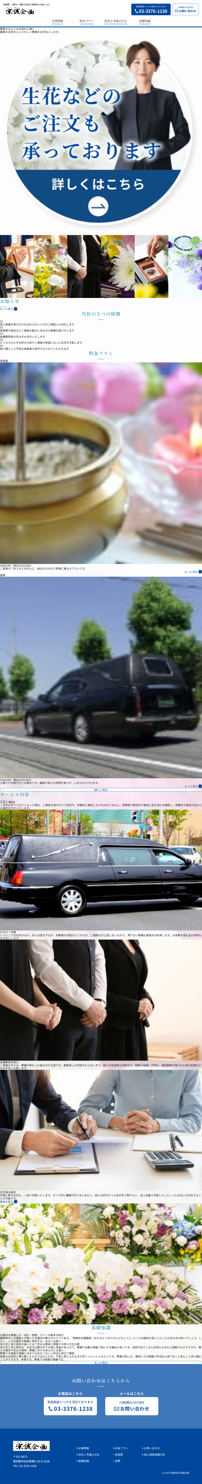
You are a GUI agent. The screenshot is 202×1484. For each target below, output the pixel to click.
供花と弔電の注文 (115, 21)
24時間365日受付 (185, 9)
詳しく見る (101, 789)
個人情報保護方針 (154, 1455)
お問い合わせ (152, 1448)
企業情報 (57, 21)
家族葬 (119, 1455)
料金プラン (87, 21)
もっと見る (6, 309)
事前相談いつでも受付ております (151, 9)
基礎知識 (144, 21)
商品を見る (6, 1201)
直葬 (117, 1461)
